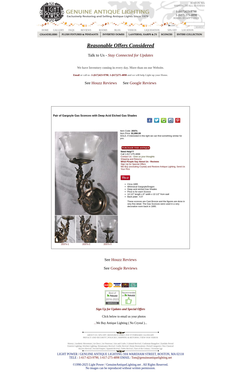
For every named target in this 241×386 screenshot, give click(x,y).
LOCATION (187, 30)
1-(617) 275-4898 (186, 15)
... (120, 323)
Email (76, 75)
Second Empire (99, 348)
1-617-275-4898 (109, 357)
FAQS (71, 30)
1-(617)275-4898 (118, 75)
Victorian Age (157, 348)
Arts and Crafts (119, 343)
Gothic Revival (122, 346)
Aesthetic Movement (83, 343)
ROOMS (103, 30)
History (71, 343)
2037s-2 (86, 244)
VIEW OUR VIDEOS (149, 337)
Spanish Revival (113, 348)
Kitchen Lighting (90, 346)
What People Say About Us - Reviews (140, 161)
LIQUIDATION (151, 30)
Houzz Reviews (104, 83)
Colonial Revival (134, 343)
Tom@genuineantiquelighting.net (151, 357)
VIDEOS (132, 30)
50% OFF (172, 30)
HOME (45, 30)
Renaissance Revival (106, 346)
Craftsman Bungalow (150, 343)
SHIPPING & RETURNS (128, 337)
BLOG (117, 30)
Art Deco (96, 343)
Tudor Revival (127, 348)
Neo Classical (167, 346)
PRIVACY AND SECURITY (94, 337)
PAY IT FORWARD (134, 335)
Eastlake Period (167, 343)
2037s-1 (65, 244)
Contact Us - (137, 156)
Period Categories (154, 346)
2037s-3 (107, 244)
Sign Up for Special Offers (133, 164)
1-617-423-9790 (88, 357)
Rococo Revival (84, 348)
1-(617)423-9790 (186, 11)
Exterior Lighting (74, 346)
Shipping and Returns (131, 159)
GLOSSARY (148, 335)
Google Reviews (143, 83)
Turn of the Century (142, 348)
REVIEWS (86, 30)
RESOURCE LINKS (116, 335)
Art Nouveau (107, 343)
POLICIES (112, 337)
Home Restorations (137, 346)
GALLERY (58, 30)
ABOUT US (92, 335)
